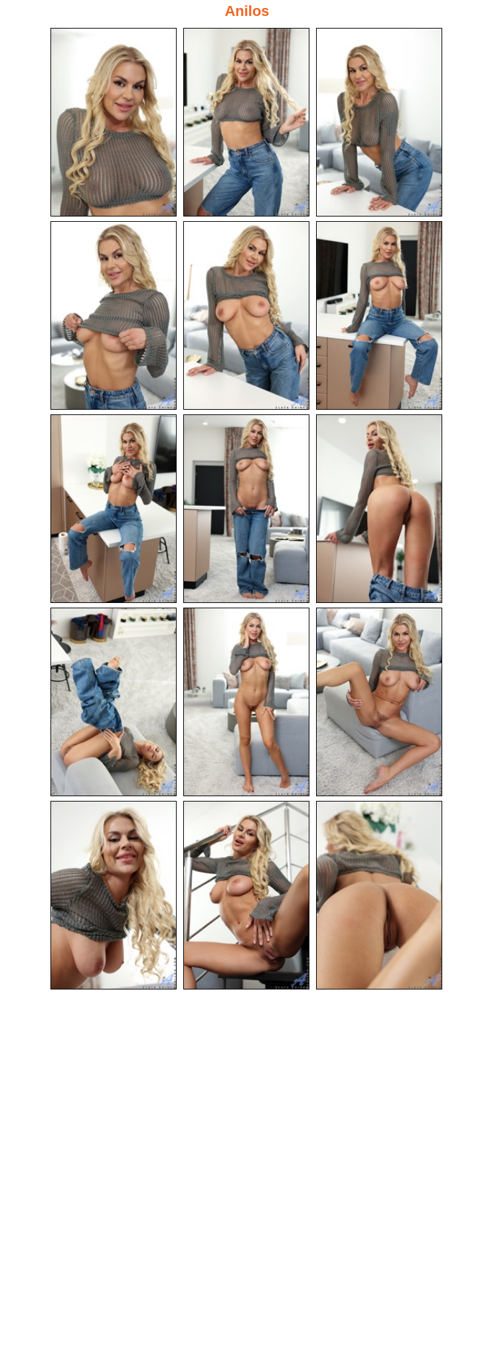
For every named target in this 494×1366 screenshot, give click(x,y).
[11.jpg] (246, 702)
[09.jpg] (379, 508)
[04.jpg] (113, 315)
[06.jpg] (379, 315)
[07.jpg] (113, 508)
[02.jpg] (246, 122)
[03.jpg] (379, 122)
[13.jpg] (113, 895)
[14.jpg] (246, 895)
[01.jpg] (113, 122)
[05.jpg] (246, 315)
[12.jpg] (379, 702)
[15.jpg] (379, 895)
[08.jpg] (246, 508)
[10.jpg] (113, 702)
